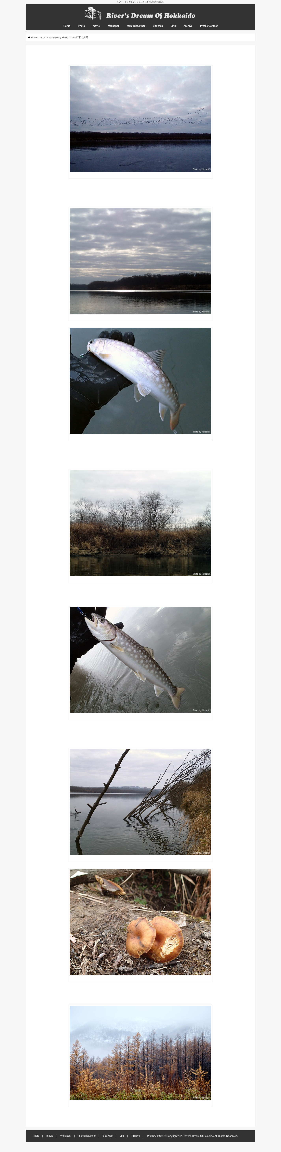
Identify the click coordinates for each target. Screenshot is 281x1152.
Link (173, 29)
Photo (81, 29)
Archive (187, 29)
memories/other (136, 29)
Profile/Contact (209, 29)
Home (66, 29)
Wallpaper (113, 29)
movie (96, 29)
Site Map (158, 29)
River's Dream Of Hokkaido (199, 1139)
